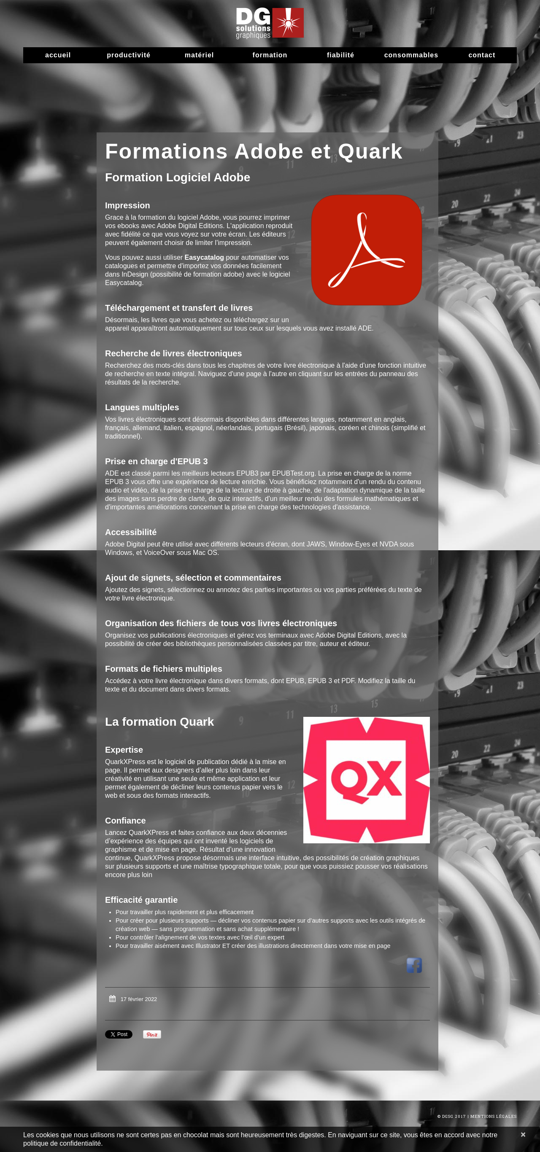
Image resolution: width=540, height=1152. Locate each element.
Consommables (411, 55)
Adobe (114, 544)
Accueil (58, 55)
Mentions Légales (493, 1116)
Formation (270, 55)
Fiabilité (340, 55)
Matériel (199, 55)
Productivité (129, 55)
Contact (481, 55)
